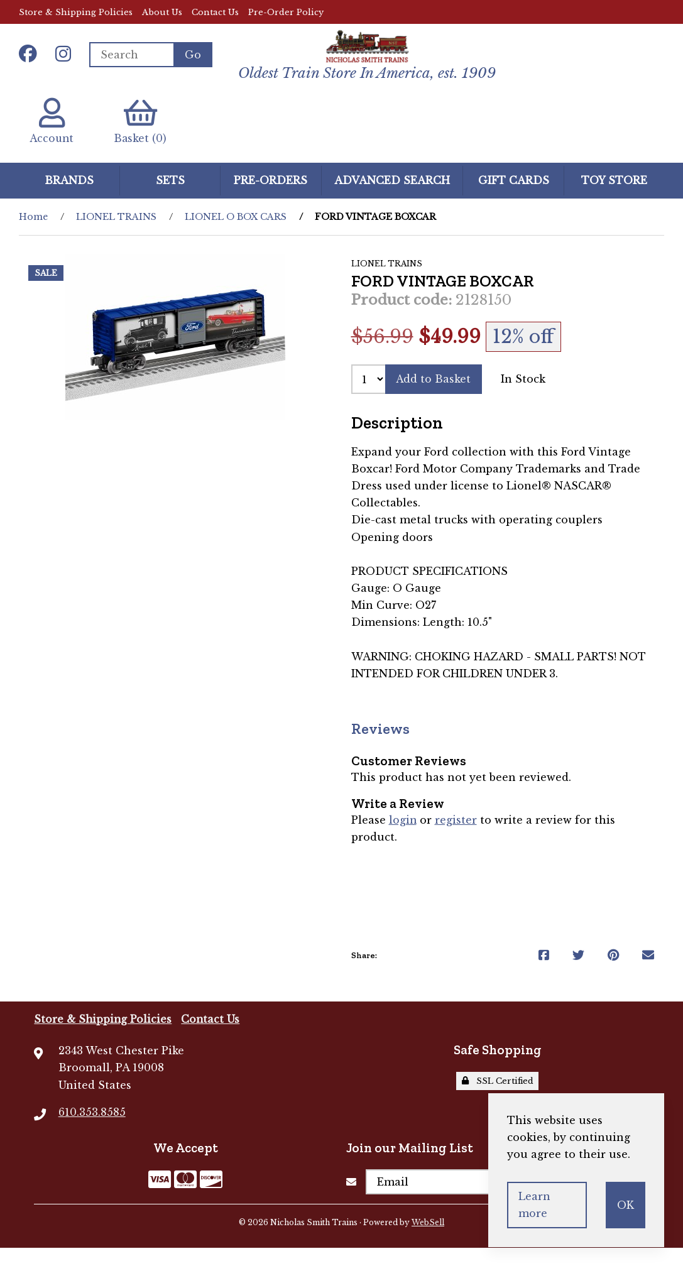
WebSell (428, 1240)
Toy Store (614, 198)
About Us (162, 12)
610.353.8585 (92, 1129)
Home (33, 234)
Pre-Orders (270, 198)
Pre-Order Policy (286, 12)
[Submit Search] (192, 62)
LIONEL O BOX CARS (236, 234)
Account (53, 138)
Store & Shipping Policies (76, 12)
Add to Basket (434, 396)
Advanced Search (392, 198)
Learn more (534, 1205)
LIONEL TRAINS (116, 234)
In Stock (524, 396)
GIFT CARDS (513, 198)
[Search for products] (131, 62)
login (403, 838)
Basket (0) (144, 138)
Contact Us (215, 12)
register (456, 838)
